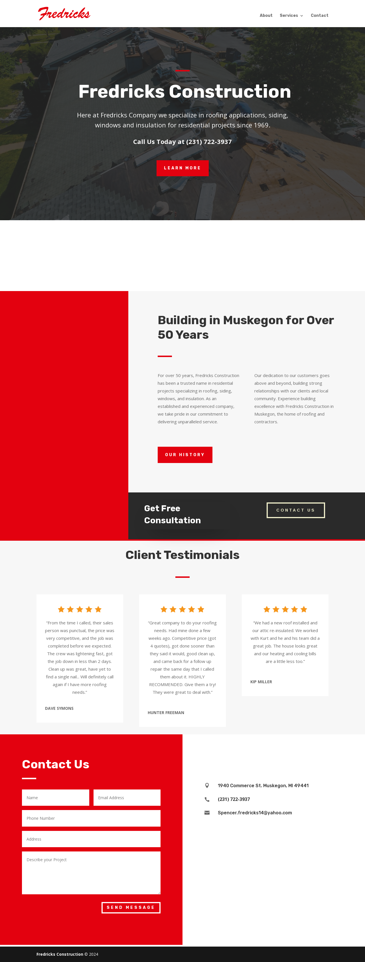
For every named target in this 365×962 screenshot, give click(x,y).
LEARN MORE (182, 168)
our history (185, 454)
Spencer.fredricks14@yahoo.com (255, 812)
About (266, 16)
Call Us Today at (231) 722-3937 (182, 141)
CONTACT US (295, 510)
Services (289, 16)
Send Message (131, 907)
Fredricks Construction (59, 954)
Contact (319, 16)
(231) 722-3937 (234, 799)
